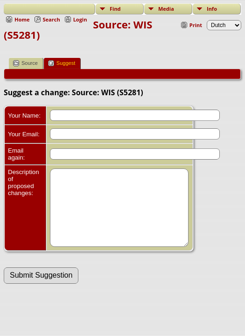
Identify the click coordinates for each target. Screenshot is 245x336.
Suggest (61, 63)
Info (212, 8)
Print (195, 24)
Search (51, 19)
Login (80, 19)
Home (22, 19)
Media (166, 8)
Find (115, 8)
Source (25, 63)
